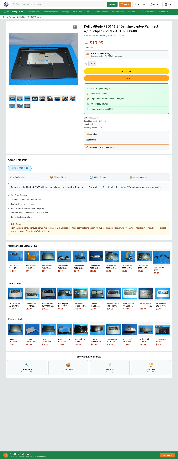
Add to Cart (127, 71)
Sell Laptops (133, 12)
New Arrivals (34, 12)
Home (5, 17)
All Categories (13, 11)
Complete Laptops (50, 12)
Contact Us (163, 12)
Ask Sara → (167, 455)
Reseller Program (148, 12)
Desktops (65, 12)
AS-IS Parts (77, 12)
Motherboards (102, 12)
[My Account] (139, 4)
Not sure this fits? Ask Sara (100, 147)
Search (112, 4)
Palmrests (12, 17)
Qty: (85, 64)
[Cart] (168, 4)
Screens (89, 12)
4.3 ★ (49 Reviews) (100, 36)
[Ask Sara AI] (125, 4)
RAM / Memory (118, 12)
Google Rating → (100, 88)
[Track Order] (154, 4)
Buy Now (126, 78)
